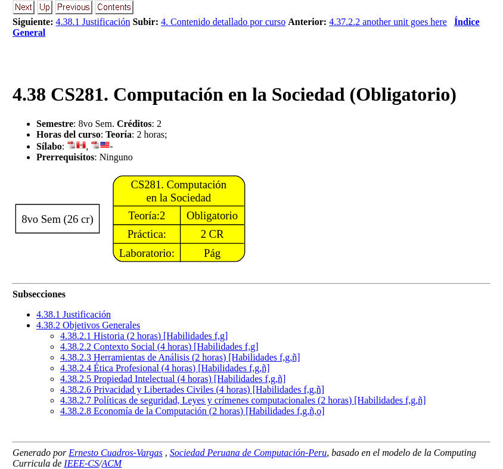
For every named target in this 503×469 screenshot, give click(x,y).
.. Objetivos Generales (88, 325)
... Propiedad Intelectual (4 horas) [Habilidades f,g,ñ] (172, 379)
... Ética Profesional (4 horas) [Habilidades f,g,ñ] (164, 368)
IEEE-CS (81, 463)
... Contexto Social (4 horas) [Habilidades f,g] (159, 346)
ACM (111, 463)
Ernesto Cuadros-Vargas (116, 453)
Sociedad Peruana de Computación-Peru (248, 453)
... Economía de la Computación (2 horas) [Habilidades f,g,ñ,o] (192, 411)
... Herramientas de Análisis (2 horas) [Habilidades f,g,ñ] (180, 357)
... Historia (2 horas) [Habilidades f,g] (144, 336)
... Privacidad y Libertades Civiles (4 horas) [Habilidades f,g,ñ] (192, 389)
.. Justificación (73, 314)
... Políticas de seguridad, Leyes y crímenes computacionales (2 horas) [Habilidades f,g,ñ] (243, 400)
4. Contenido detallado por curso (223, 22)
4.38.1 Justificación (93, 22)
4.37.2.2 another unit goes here (388, 22)
